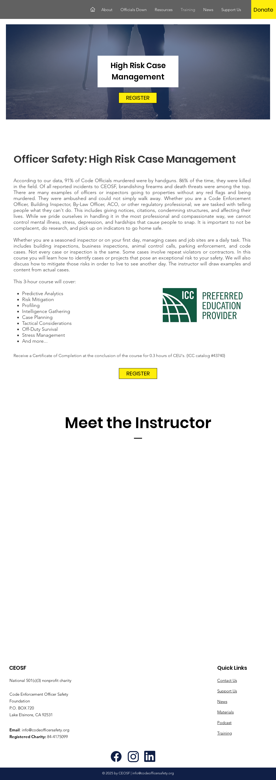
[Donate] (263, 9)
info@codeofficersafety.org (45, 729)
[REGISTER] (138, 97)
